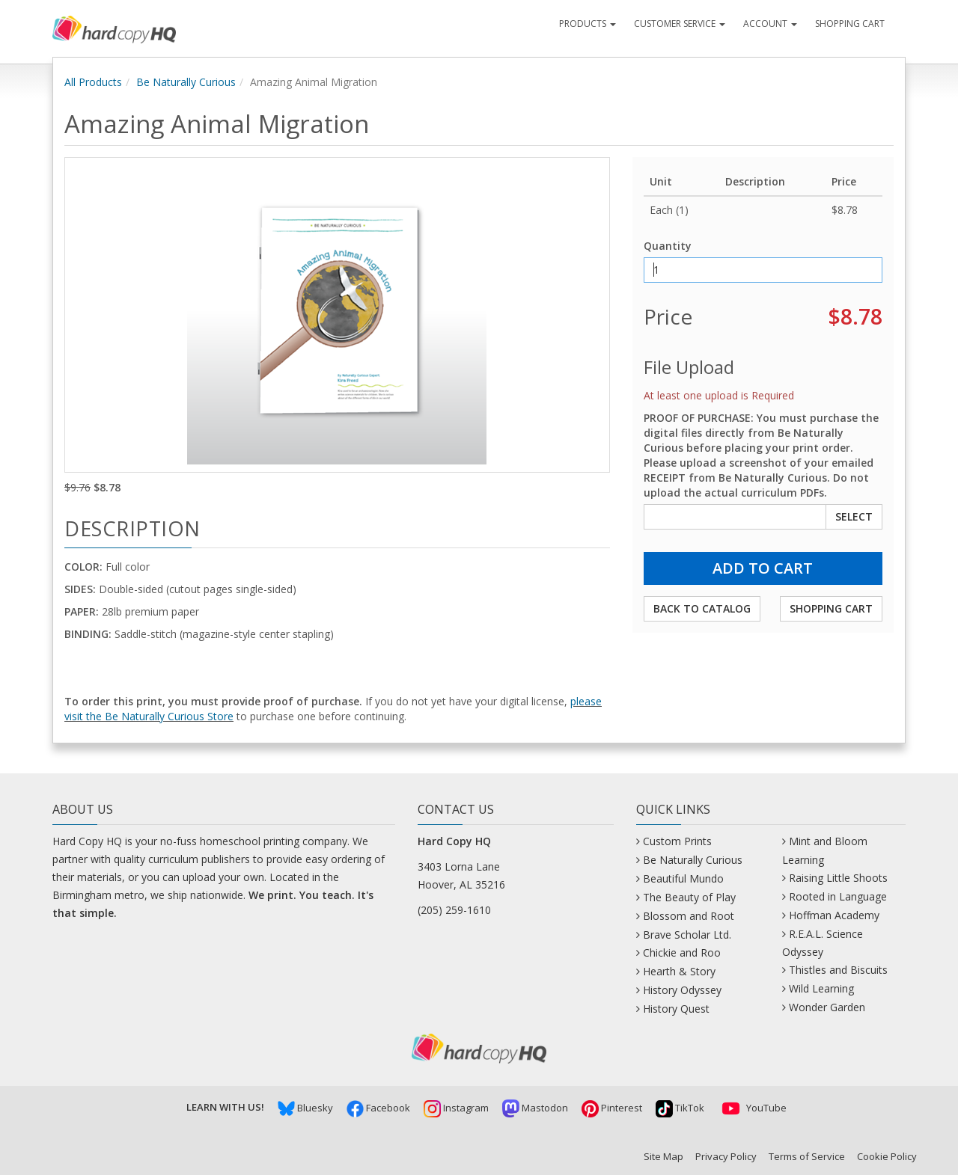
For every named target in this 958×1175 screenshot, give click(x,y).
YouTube (752, 1107)
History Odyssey (682, 990)
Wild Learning (821, 988)
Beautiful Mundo (683, 878)
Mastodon (535, 1107)
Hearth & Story (679, 971)
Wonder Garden (827, 1007)
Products (587, 23)
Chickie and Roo (682, 952)
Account (770, 23)
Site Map (663, 1156)
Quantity (668, 246)
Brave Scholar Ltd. (687, 934)
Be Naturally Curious (186, 82)
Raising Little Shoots (838, 878)
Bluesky (305, 1107)
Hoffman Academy (834, 915)
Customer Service (679, 23)
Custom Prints (677, 841)
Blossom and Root (688, 916)
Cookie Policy (887, 1156)
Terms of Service (807, 1156)
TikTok (680, 1107)
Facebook (378, 1107)
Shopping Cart (850, 23)
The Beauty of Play (689, 897)
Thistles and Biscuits (838, 970)
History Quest (676, 1008)
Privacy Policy (726, 1156)
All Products (93, 82)
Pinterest (612, 1107)
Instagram (456, 1107)
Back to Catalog (702, 608)
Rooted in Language (838, 896)
